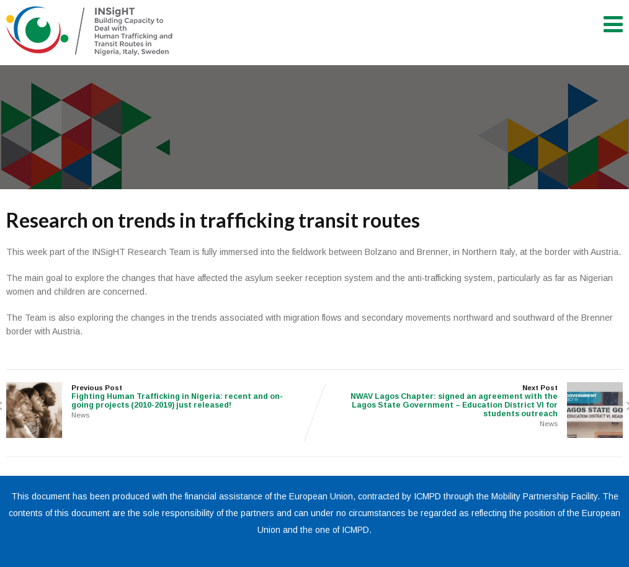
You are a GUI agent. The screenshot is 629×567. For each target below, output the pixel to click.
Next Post (468, 401)
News (80, 415)
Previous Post (160, 396)
